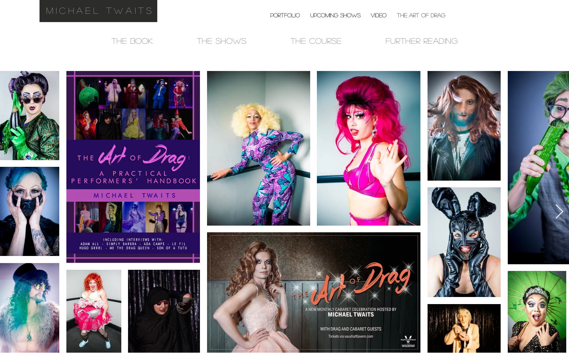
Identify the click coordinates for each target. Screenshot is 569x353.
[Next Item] (559, 212)
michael (73, 10)
